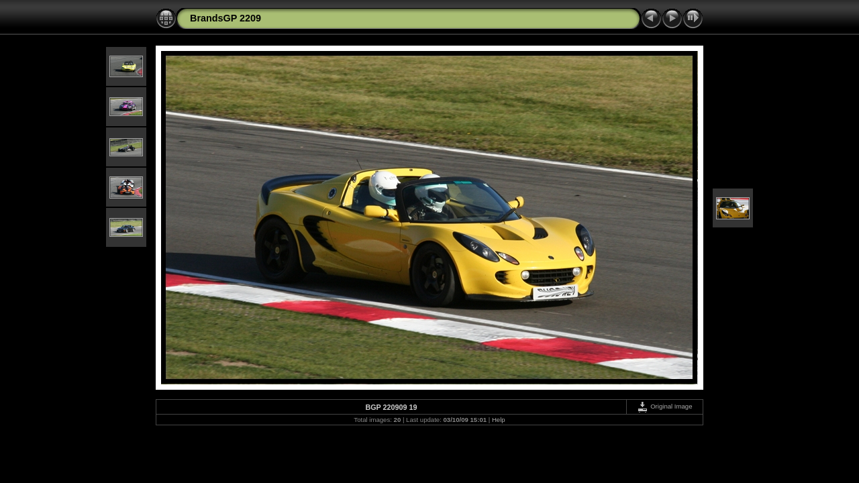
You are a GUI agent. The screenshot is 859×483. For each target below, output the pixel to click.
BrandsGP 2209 (225, 18)
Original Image (664, 406)
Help (498, 419)
